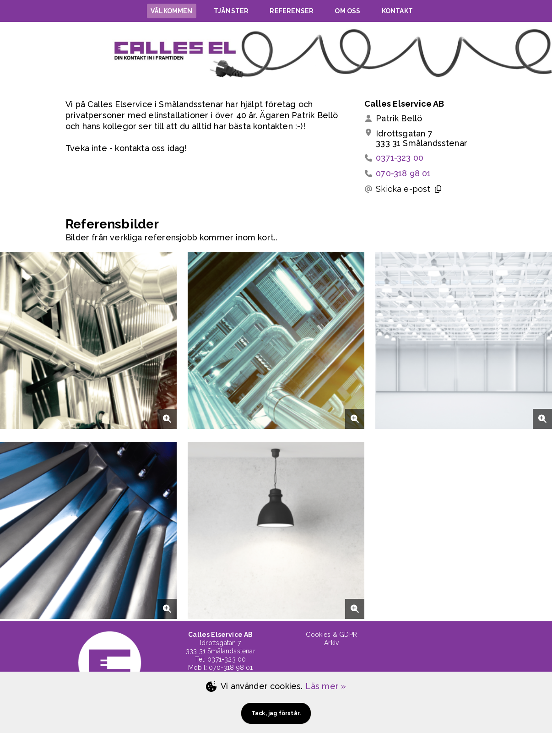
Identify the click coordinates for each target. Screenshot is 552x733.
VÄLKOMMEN (172, 11)
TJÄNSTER (231, 11)
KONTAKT (397, 11)
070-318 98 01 (403, 173)
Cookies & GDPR (331, 634)
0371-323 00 (399, 158)
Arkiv (331, 642)
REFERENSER (292, 11)
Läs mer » (325, 686)
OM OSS (347, 11)
